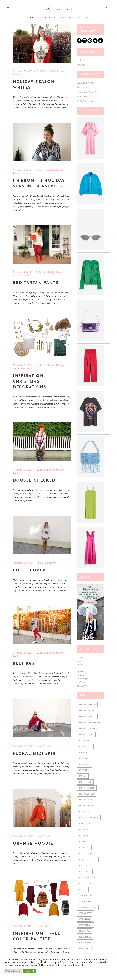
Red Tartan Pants (35, 283)
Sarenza (80, 672)
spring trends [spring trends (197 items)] (85, 925)
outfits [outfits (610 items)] (82, 889)
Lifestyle (17, 275)
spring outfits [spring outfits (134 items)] (85, 913)
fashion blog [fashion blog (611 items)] (85, 782)
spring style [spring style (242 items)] (84, 919)
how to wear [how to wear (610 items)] (85, 824)
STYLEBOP (82, 686)
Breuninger (82, 679)
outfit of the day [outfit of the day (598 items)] (87, 883)
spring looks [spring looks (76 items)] (85, 901)
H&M (79, 658)
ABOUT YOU (82, 665)
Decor (43, 365)
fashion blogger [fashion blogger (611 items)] (86, 788)
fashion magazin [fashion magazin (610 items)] (86, 806)
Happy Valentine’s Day (88, 92)
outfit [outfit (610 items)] (93, 860)
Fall (42, 746)
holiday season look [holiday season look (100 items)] (88, 818)
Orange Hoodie (33, 844)
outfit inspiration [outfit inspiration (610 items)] (87, 877)
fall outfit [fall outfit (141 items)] (84, 758)
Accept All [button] (29, 971)
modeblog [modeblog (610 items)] (84, 842)
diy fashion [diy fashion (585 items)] (84, 752)
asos (79, 661)
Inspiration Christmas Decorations (29, 381)
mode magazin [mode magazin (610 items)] (85, 854)
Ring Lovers (83, 87)
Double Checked (34, 480)
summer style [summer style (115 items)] (85, 937)
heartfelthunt (37, 17)
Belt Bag (24, 663)
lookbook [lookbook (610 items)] (84, 836)
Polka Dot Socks (85, 101)
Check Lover (29, 570)
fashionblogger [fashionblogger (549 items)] (86, 794)
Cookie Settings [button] (13, 971)
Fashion (43, 71)
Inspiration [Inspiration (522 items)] (84, 830)
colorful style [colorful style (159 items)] (86, 734)
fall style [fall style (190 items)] (83, 764)
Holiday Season (56, 71)
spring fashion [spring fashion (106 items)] (85, 895)
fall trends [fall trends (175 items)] (84, 770)
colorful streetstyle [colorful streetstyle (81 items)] (89, 728)
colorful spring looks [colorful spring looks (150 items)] (89, 722)
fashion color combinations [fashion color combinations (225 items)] (85, 800)
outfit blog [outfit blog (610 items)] (84, 865)
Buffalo (80, 675)
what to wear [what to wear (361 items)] (85, 949)
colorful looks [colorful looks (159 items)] (86, 711)
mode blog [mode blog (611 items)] (84, 848)
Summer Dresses (85, 83)
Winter (16, 74)
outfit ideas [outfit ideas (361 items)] (84, 871)
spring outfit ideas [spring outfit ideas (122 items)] (87, 907)
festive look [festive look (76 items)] (84, 812)
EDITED (80, 668)
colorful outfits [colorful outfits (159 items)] (87, 717)
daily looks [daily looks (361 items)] (84, 740)
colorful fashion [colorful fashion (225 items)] (87, 705)
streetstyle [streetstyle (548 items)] (84, 931)
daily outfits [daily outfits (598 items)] (85, 746)
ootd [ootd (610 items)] (81, 860)
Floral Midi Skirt (35, 754)
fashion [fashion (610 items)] (82, 776)
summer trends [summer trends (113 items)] (85, 943)
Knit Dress (82, 96)
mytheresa (82, 682)
